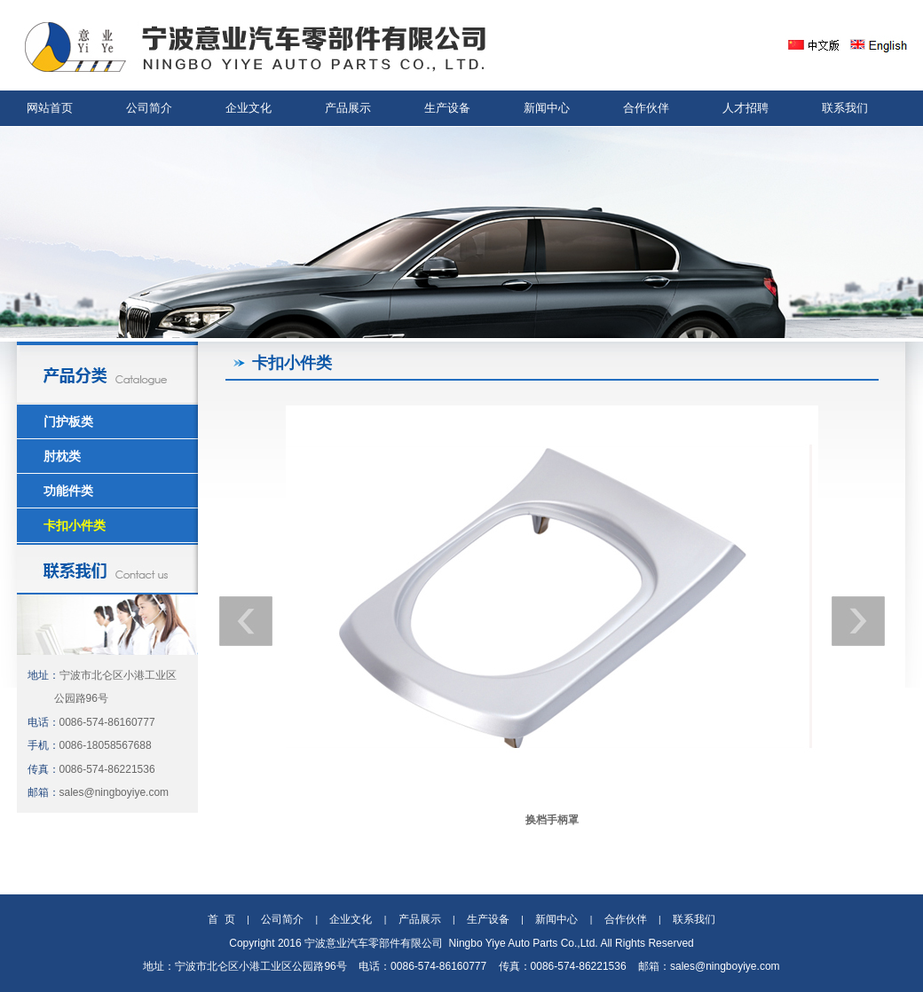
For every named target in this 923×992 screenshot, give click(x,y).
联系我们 (845, 107)
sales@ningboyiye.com (114, 792)
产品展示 (348, 107)
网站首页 (50, 107)
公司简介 (149, 107)
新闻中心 (547, 107)
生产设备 (447, 107)
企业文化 (248, 107)
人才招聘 (745, 107)
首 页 (221, 919)
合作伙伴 (646, 107)
